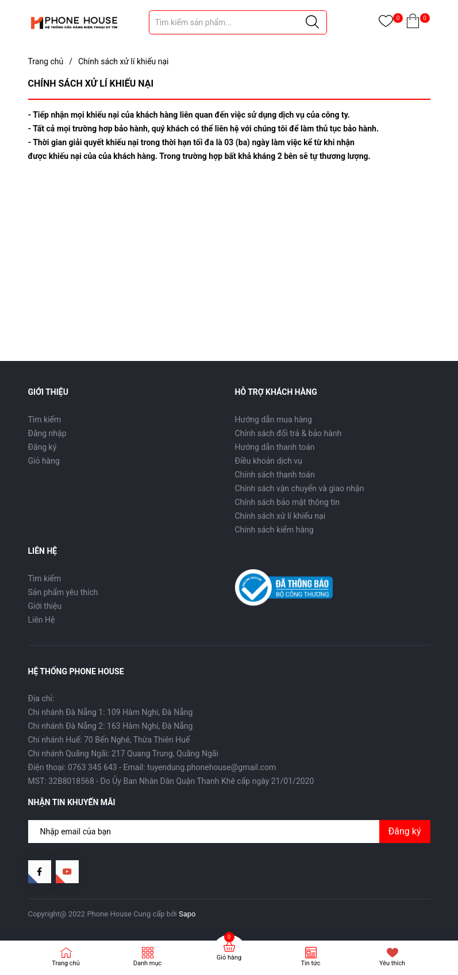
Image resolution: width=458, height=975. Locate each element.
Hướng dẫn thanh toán (275, 447)
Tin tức (310, 963)
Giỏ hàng (44, 460)
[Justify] (312, 22)
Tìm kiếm (44, 419)
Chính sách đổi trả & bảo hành (288, 433)
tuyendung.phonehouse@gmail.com (211, 767)
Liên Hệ (41, 619)
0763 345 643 (92, 767)
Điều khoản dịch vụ (268, 460)
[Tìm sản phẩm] (237, 22)
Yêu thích (392, 963)
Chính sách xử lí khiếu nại (280, 515)
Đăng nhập (47, 433)
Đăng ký (42, 447)
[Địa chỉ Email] (229, 831)
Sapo (187, 914)
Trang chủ (66, 963)
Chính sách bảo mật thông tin (287, 502)
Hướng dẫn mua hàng (273, 419)
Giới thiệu (45, 606)
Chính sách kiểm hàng (274, 529)
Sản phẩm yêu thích (63, 592)
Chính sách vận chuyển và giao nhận (299, 488)
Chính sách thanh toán (275, 474)
